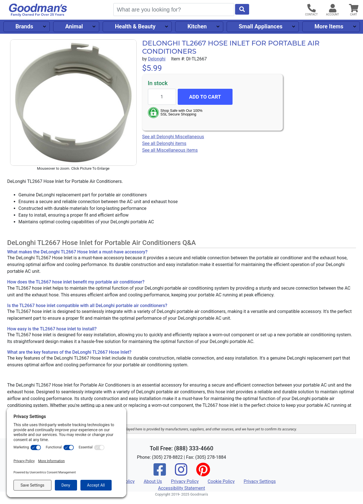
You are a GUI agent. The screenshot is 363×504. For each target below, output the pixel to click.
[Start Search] (242, 9)
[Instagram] (181, 473)
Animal (74, 26)
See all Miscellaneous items (170, 150)
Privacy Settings (260, 481)
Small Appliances (261, 26)
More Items (328, 26)
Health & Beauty (135, 26)
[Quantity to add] (162, 97)
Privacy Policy (185, 481)
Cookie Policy (221, 481)
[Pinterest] (203, 473)
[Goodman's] (38, 10)
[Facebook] (160, 473)
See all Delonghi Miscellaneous (173, 136)
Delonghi (157, 59)
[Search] (173, 9)
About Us (153, 481)
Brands (24, 26)
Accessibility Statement (181, 488)
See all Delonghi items (164, 143)
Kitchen (197, 26)
